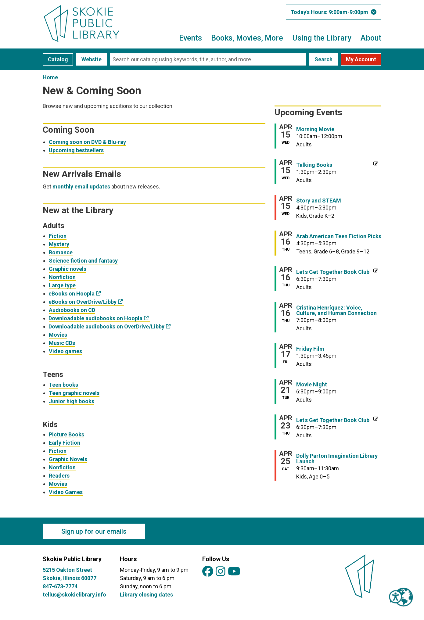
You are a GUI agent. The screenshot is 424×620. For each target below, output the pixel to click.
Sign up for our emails (94, 531)
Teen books (63, 385)
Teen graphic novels (74, 393)
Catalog (58, 59)
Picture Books (66, 434)
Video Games (66, 492)
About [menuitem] (371, 38)
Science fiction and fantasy (83, 260)
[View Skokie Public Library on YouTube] (234, 572)
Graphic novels (67, 269)
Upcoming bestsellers (76, 150)
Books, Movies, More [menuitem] (247, 38)
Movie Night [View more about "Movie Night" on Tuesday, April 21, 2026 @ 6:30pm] (311, 384)
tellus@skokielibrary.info (74, 594)
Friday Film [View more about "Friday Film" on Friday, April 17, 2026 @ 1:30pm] (310, 349)
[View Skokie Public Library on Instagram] (220, 572)
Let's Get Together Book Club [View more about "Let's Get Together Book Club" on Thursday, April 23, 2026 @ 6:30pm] (332, 420)
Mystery (59, 244)
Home (50, 77)
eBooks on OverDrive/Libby (83, 302)
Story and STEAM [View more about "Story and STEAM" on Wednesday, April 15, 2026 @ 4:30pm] (318, 200)
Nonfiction (62, 277)
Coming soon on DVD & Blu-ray (87, 142)
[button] (333, 12)
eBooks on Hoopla (72, 293)
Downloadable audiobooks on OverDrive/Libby (106, 326)
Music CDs (62, 343)
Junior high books (71, 401)
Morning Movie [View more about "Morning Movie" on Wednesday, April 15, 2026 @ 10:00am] (315, 129)
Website (91, 59)
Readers (59, 475)
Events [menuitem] (190, 38)
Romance (61, 252)
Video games (65, 351)
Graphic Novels (68, 459)
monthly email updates (81, 186)
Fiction (57, 236)
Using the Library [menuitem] (321, 38)
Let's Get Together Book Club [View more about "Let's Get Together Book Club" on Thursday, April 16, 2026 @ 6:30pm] (332, 272)
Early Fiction (64, 442)
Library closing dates (146, 594)
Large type (62, 285)
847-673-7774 (60, 586)
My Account (361, 59)
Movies (58, 335)
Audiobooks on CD (72, 310)
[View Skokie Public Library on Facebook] (207, 572)
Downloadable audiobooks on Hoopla (95, 318)
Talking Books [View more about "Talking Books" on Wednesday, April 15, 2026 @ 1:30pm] (314, 165)
